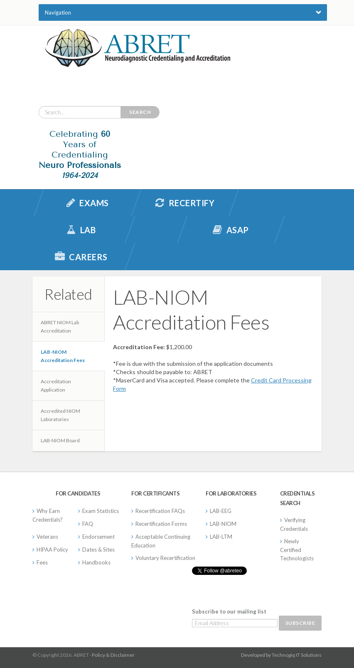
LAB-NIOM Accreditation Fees (63, 356)
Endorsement (98, 536)
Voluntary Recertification (165, 558)
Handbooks (96, 562)
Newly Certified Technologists (297, 550)
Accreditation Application (56, 385)
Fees (42, 562)
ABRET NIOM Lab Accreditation (60, 326)
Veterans (47, 536)
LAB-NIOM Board (60, 440)
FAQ (87, 523)
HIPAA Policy (52, 549)
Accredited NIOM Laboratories (60, 415)
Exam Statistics (100, 511)
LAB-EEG (220, 511)
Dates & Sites (98, 549)
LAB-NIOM (223, 523)
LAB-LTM (221, 536)
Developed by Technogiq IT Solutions (281, 655)
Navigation (58, 12)
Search (140, 112)
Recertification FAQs (160, 511)
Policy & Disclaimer (113, 655)
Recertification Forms (161, 523)
